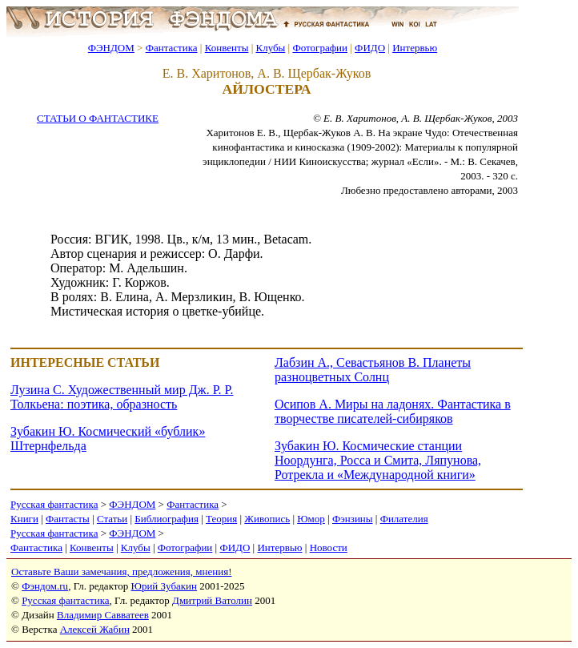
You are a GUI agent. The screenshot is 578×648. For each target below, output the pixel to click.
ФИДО (370, 48)
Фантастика (172, 48)
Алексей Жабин (95, 629)
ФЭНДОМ (111, 48)
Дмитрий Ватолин (212, 600)
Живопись (267, 519)
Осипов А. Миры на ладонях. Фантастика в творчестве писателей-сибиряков (393, 411)
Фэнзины (352, 519)
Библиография (166, 519)
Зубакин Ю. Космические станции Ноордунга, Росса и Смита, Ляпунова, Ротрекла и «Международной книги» (378, 460)
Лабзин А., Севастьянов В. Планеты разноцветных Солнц (373, 370)
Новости (328, 547)
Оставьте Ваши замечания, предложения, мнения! (121, 571)
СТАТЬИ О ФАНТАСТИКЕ (98, 118)
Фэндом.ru (45, 586)
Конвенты (227, 48)
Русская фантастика (54, 504)
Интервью (414, 48)
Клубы (270, 48)
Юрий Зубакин (164, 586)
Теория (221, 519)
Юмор (311, 519)
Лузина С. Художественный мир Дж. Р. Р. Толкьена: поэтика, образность (121, 397)
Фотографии (319, 48)
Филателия (404, 519)
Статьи (112, 519)
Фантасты (68, 519)
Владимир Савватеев (103, 615)
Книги (24, 519)
